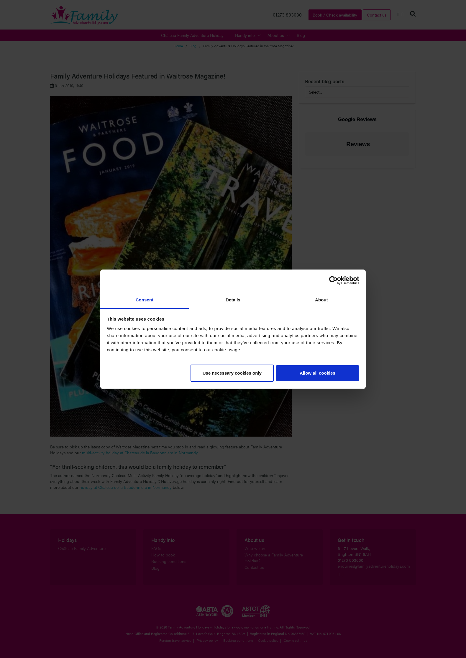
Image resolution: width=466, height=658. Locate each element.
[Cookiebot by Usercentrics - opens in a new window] (333, 280)
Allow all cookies (317, 372)
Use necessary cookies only (232, 372)
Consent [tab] (145, 299)
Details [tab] (233, 299)
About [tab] (321, 299)
